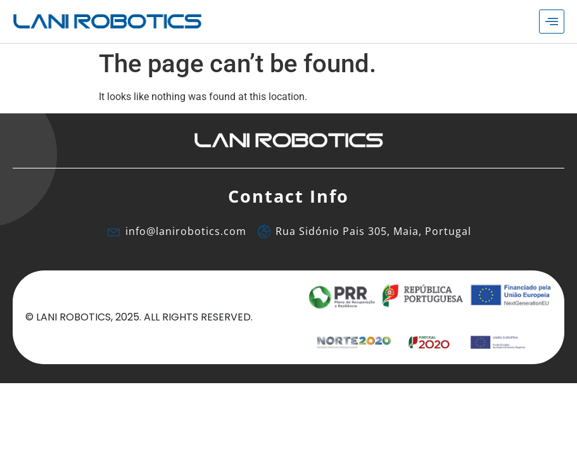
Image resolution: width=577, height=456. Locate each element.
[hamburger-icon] (551, 22)
